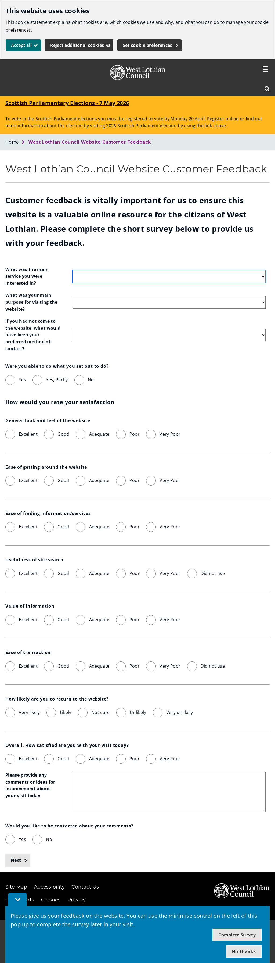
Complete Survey (237, 935)
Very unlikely (179, 712)
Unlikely (138, 712)
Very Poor (170, 434)
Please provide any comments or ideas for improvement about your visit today (30, 785)
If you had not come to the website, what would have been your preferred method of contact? (33, 334)
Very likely (29, 712)
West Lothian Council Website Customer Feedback (89, 142)
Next (16, 860)
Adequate (99, 434)
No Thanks (244, 951)
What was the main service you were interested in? (27, 276)
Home (12, 142)
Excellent (28, 434)
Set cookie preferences (147, 45)
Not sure (100, 712)
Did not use (213, 573)
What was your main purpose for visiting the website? (32, 302)
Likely (65, 712)
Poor (134, 434)
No (91, 380)
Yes (22, 380)
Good (63, 434)
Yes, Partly (57, 380)
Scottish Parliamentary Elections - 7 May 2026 (67, 103)
